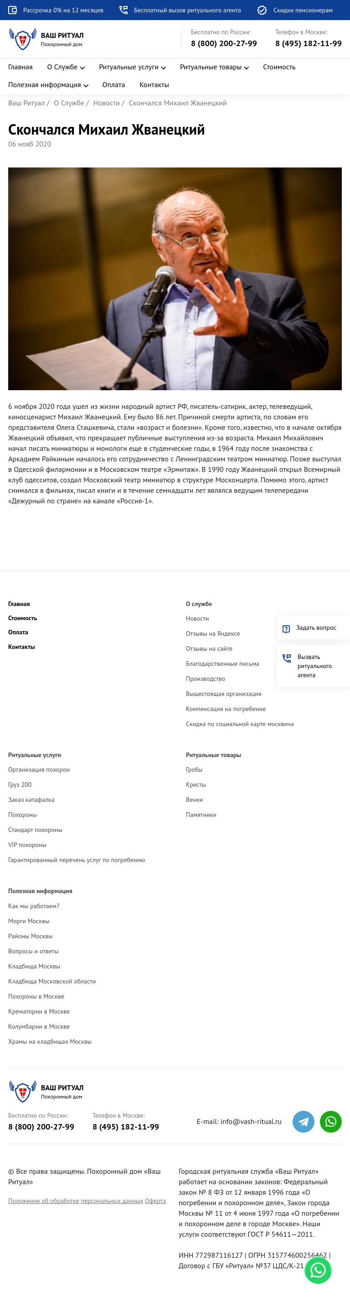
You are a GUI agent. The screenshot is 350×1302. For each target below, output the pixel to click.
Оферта (155, 1201)
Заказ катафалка (31, 799)
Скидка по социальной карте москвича (240, 724)
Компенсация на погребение (226, 709)
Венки (194, 799)
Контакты (154, 84)
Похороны (22, 814)
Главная (20, 66)
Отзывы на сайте (209, 648)
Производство (205, 679)
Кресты (196, 784)
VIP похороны (27, 845)
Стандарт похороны (35, 830)
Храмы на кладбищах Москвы (50, 1041)
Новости (197, 618)
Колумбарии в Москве (39, 1026)
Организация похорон (39, 769)
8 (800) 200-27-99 (224, 43)
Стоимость (279, 66)
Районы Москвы (30, 936)
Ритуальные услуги (129, 66)
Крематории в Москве (39, 1011)
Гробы (194, 769)
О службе (199, 604)
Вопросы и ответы (33, 951)
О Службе (62, 66)
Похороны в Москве (36, 996)
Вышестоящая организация (224, 694)
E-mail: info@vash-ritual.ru (239, 1121)
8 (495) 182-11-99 (308, 43)
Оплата (114, 84)
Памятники (201, 814)
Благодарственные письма (222, 663)
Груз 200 (19, 784)
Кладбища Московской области (52, 981)
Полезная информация (44, 84)
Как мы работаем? (33, 906)
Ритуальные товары (211, 66)
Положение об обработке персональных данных (75, 1201)
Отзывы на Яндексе (213, 633)
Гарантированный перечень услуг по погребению (76, 860)
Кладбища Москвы (34, 966)
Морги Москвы (29, 921)
